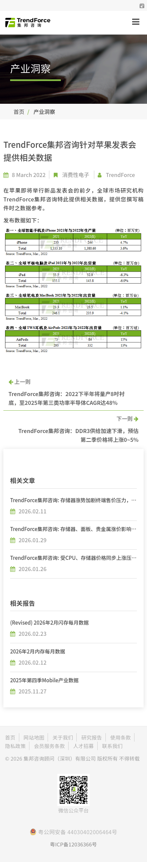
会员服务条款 (49, 745)
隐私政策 (15, 745)
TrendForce (120, 175)
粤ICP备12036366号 (73, 844)
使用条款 (120, 737)
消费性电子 (75, 175)
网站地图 (34, 737)
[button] (142, 5)
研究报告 (91, 737)
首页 (19, 111)
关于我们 (62, 737)
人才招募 (83, 745)
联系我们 (112, 745)
